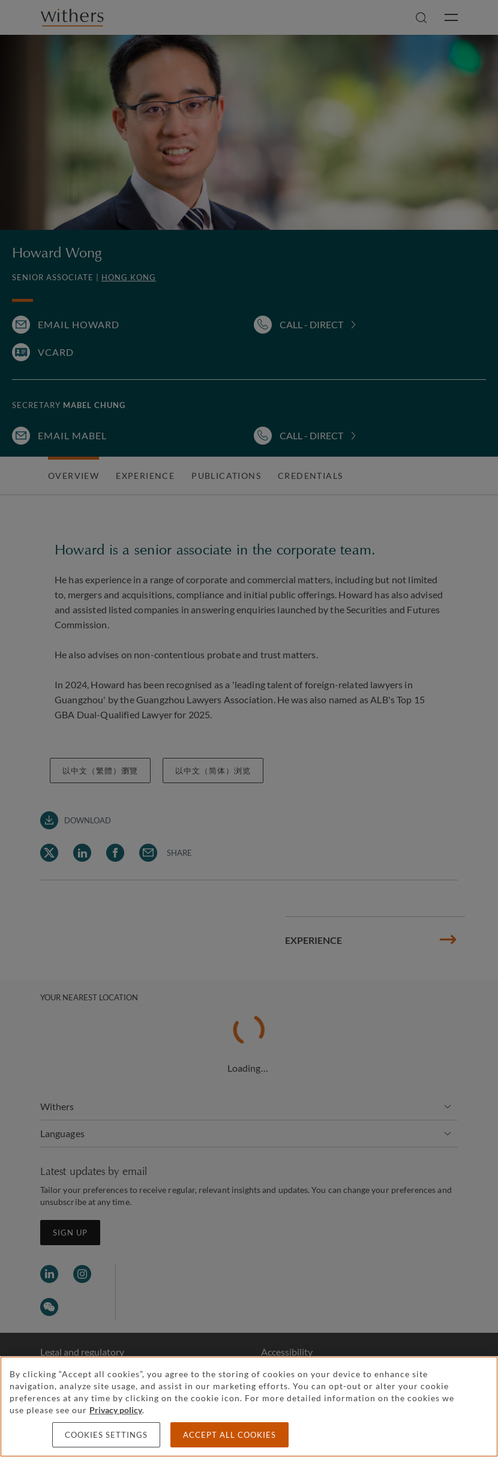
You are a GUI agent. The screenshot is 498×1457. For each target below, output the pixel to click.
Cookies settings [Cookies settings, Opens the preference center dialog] (106, 1435)
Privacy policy (115, 1410)
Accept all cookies (229, 1435)
